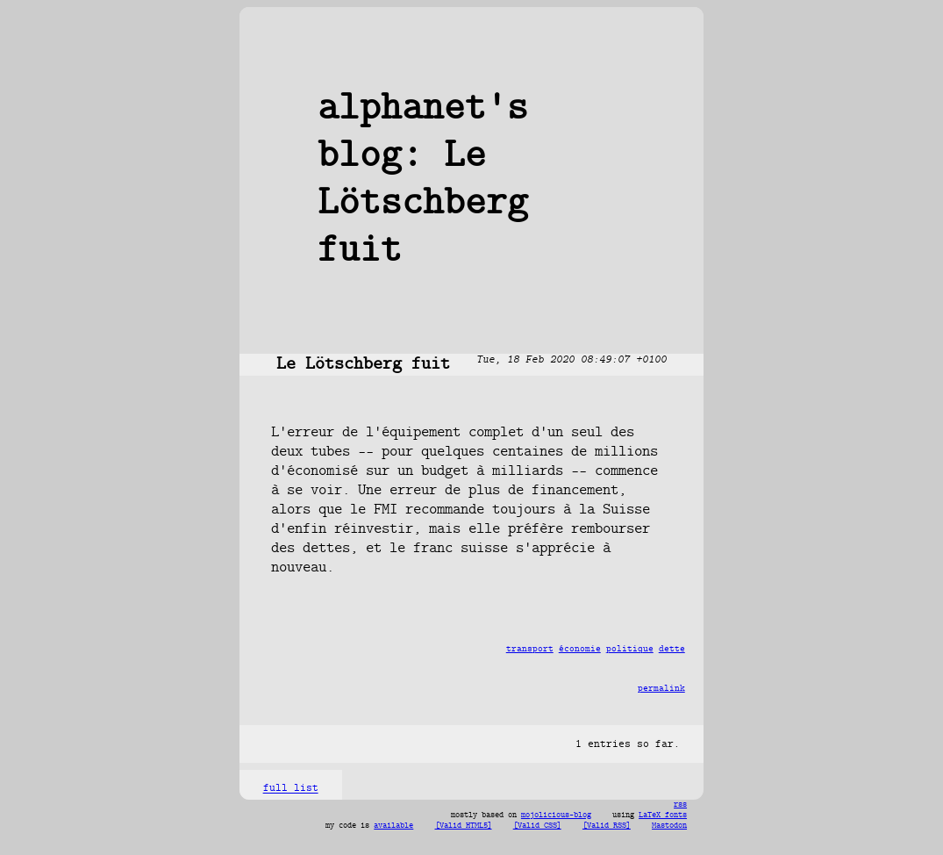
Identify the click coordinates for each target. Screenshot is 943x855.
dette (672, 649)
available (393, 826)
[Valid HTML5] (463, 826)
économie (580, 649)
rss (680, 805)
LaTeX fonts (663, 815)
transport (530, 649)
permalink (661, 688)
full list (290, 789)
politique (630, 649)
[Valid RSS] (606, 826)
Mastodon (669, 826)
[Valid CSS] (537, 826)
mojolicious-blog (556, 815)
